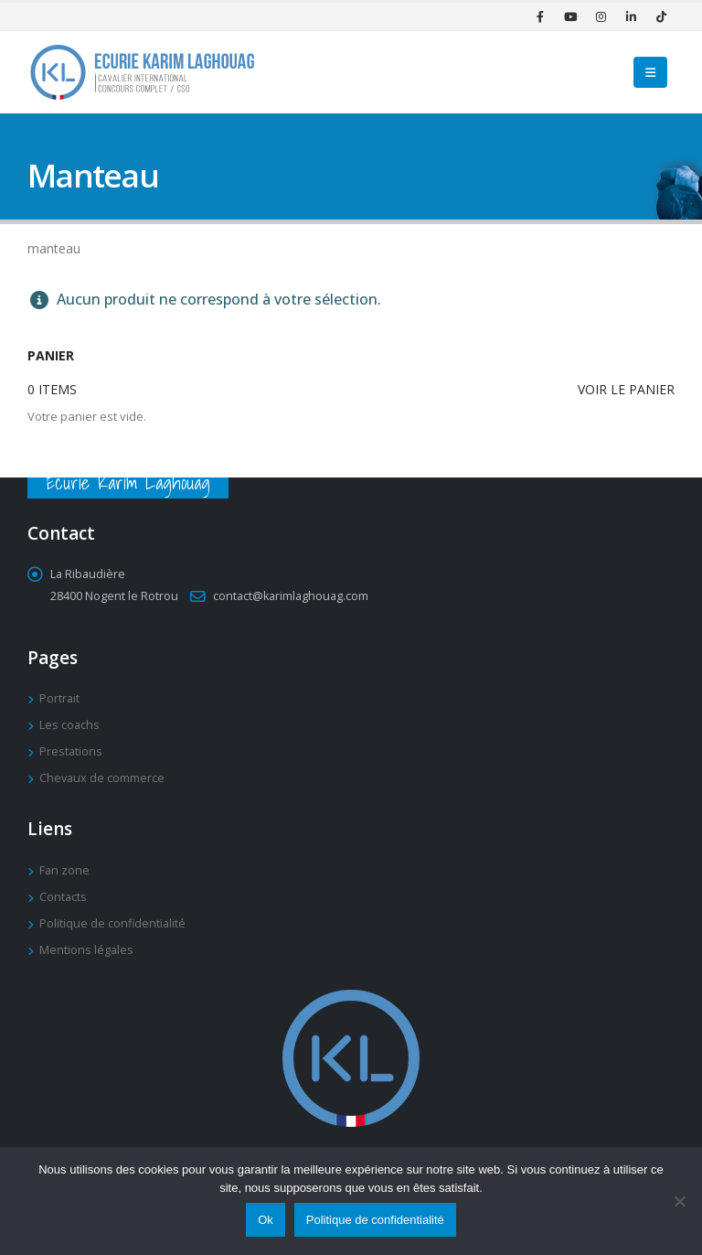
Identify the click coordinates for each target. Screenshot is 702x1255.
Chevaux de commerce (102, 778)
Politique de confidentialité (112, 923)
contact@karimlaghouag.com (290, 596)
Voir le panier (626, 389)
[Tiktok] (661, 16)
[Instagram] (600, 16)
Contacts (63, 897)
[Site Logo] (141, 72)
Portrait (59, 698)
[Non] (679, 1201)
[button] (650, 72)
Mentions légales (86, 950)
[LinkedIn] (631, 16)
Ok (265, 1220)
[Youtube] (570, 16)
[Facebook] (540, 16)
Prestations (70, 751)
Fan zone (64, 870)
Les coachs (69, 725)
